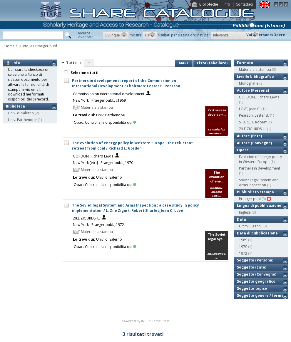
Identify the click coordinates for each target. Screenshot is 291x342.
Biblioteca (15, 106)
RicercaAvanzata (85, 35)
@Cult (146, 320)
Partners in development (259, 168)
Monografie (248, 83)
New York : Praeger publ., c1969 (99, 100)
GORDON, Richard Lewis (93, 156)
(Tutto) (23, 45)
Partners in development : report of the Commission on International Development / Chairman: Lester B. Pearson (126, 83)
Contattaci (244, 4)
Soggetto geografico (256, 281)
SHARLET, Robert (253, 122)
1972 (243, 253)
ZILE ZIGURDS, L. (86, 218)
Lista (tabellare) (212, 63)
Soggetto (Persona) (255, 260)
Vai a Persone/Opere (265, 34)
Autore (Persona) (253, 90)
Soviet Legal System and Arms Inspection (259, 182)
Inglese (245, 212)
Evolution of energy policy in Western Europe (260, 159)
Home (9, 45)
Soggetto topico (252, 288)
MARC (184, 63)
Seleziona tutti (84, 72)
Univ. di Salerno (21, 112)
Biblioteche (208, 4)
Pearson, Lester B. (254, 115)
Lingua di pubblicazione (259, 205)
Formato (245, 62)
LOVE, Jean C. (249, 108)
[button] (116, 35)
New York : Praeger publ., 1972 (98, 224)
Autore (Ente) (249, 135)
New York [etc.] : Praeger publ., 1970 (103, 162)
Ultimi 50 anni (250, 226)
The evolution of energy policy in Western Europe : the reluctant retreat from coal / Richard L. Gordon (132, 145)
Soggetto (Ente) (251, 267)
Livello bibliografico (255, 76)
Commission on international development (108, 93)
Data (241, 219)
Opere (243, 149)
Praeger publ (46, 45)
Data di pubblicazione (257, 233)
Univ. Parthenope (22, 119)
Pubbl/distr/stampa (255, 192)
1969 (243, 239)
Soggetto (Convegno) (256, 274)
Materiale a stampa (255, 69)
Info (227, 4)
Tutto (71, 62)
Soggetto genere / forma (260, 295)
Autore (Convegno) (254, 142)
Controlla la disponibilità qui (110, 122)
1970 (243, 246)
